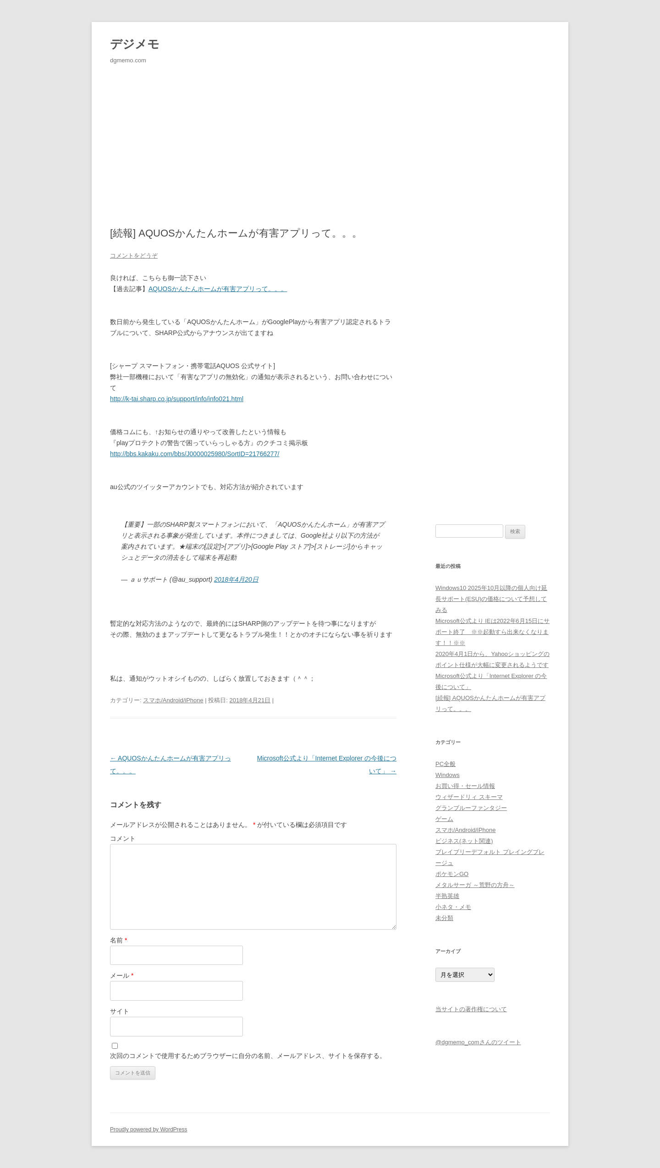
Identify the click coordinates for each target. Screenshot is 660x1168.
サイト (119, 1011)
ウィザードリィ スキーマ (469, 796)
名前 (118, 940)
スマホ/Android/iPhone (173, 700)
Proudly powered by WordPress (148, 1129)
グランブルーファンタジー (471, 807)
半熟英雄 (447, 896)
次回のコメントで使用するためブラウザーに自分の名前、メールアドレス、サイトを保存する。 (248, 1055)
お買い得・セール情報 (465, 785)
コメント (123, 838)
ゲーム (444, 818)
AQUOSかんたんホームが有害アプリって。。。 (217, 288)
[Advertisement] (330, 130)
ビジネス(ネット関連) (464, 840)
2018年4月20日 (236, 579)
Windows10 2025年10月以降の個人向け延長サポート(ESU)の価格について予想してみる (491, 598)
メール (121, 975)
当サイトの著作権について (471, 1009)
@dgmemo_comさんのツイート (478, 1042)
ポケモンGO (451, 873)
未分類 (444, 918)
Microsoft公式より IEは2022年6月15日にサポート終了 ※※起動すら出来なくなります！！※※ (492, 631)
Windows (447, 774)
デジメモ (135, 44)
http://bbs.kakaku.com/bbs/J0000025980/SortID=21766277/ (194, 453)
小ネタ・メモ (453, 907)
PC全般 (445, 763)
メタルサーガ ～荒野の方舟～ (475, 885)
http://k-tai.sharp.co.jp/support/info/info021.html (176, 398)
